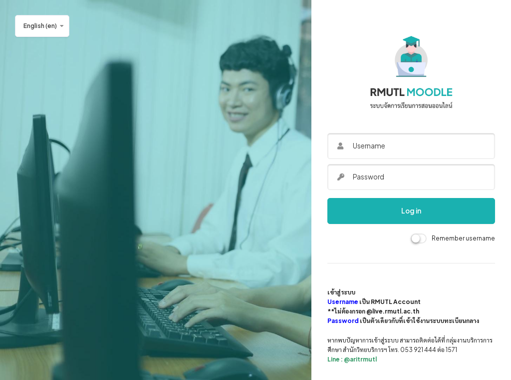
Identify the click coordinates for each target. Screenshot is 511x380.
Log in (411, 210)
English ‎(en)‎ (40, 26)
